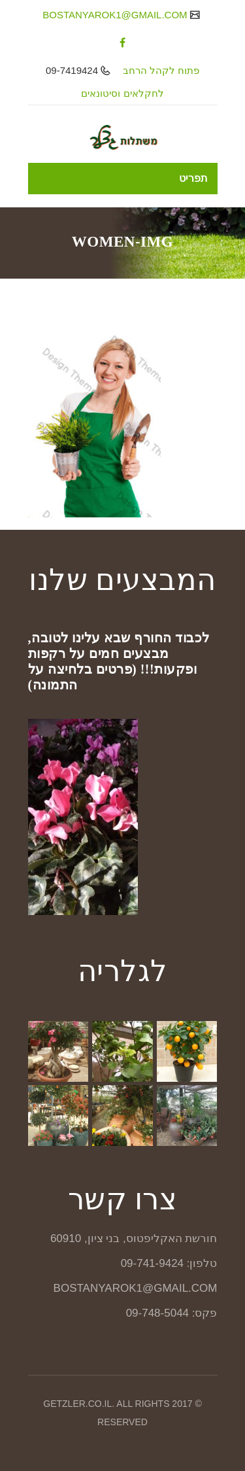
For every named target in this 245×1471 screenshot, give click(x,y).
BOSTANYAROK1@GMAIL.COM (116, 14)
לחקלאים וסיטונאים (122, 93)
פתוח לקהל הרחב (161, 70)
